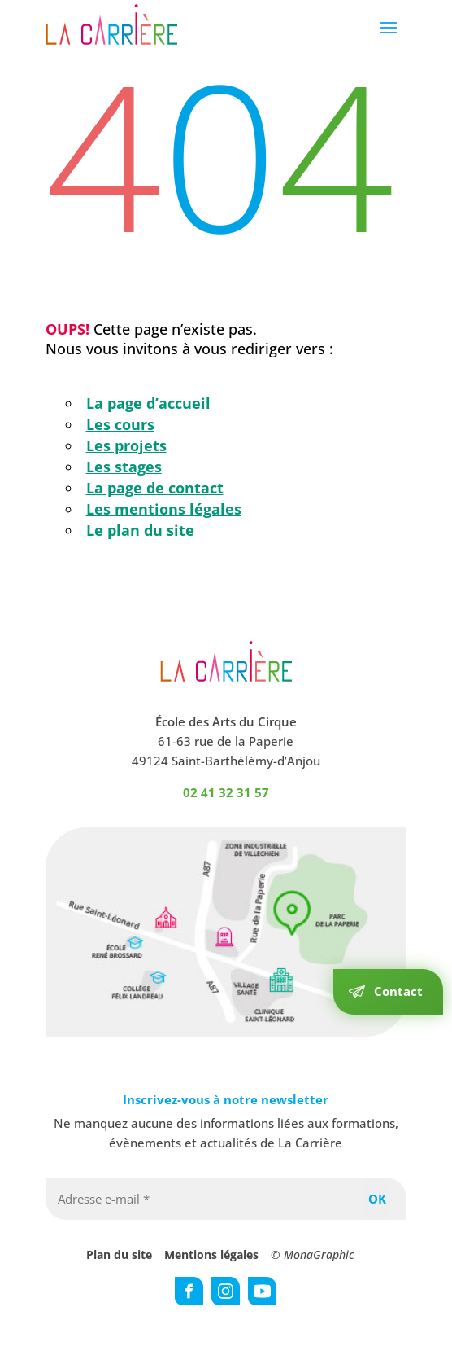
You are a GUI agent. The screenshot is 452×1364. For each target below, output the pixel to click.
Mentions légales (211, 1254)
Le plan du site (140, 530)
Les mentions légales (163, 509)
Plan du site (119, 1254)
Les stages (124, 466)
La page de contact (155, 488)
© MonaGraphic (312, 1254)
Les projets (126, 445)
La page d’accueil (148, 403)
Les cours (120, 424)
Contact (398, 991)
